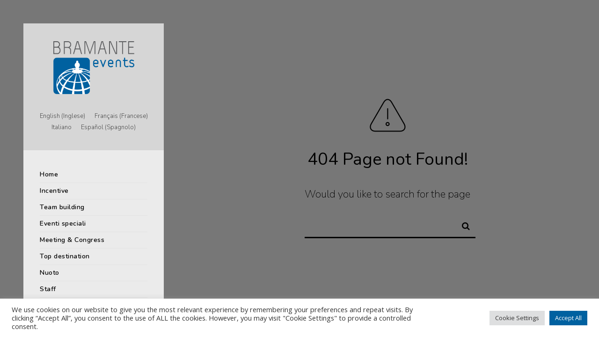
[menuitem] (62, 116)
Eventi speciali (63, 223)
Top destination (65, 256)
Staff (48, 289)
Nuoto (49, 272)
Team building (62, 207)
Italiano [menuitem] (61, 128)
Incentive (54, 190)
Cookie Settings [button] (517, 318)
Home (49, 174)
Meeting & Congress (72, 239)
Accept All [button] (568, 318)
